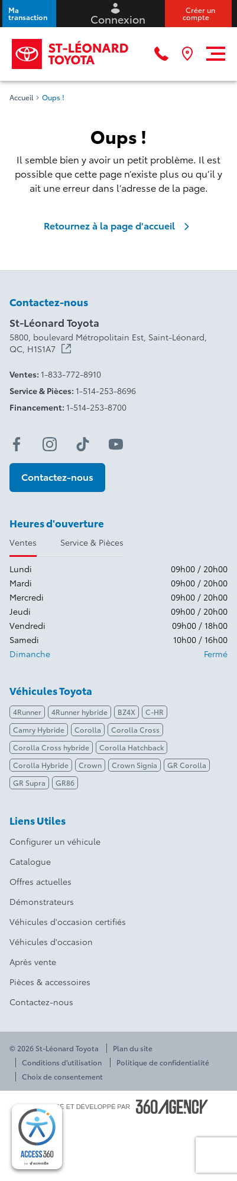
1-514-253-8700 (96, 407)
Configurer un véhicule (54, 841)
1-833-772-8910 (71, 374)
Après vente (32, 961)
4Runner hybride (79, 712)
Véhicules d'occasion (51, 941)
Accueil (21, 97)
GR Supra (29, 783)
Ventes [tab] (23, 542)
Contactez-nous (41, 1002)
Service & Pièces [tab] (92, 542)
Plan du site (132, 1048)
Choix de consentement (62, 1076)
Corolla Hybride (41, 765)
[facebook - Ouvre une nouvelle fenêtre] (16, 444)
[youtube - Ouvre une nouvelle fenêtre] (116, 444)
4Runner (27, 712)
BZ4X (126, 712)
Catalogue (30, 861)
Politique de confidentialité (162, 1062)
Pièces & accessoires (49, 982)
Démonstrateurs (41, 901)
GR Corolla (186, 765)
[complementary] (37, 1136)
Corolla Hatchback (131, 747)
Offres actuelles (40, 881)
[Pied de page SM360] (172, 1107)
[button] (29, 13)
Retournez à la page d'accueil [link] (119, 225)
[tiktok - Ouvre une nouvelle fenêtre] (83, 444)
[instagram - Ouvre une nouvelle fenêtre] (50, 444)
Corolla (87, 729)
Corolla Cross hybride (51, 747)
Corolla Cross (135, 729)
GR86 (65, 783)
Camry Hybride (38, 729)
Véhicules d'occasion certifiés (67, 921)
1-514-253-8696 (106, 390)
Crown (90, 765)
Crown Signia (134, 765)
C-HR (154, 712)
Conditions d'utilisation (62, 1062)
